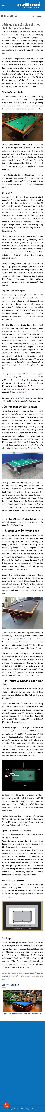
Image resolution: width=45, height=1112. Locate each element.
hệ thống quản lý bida (27, 398)
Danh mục (36, 16)
